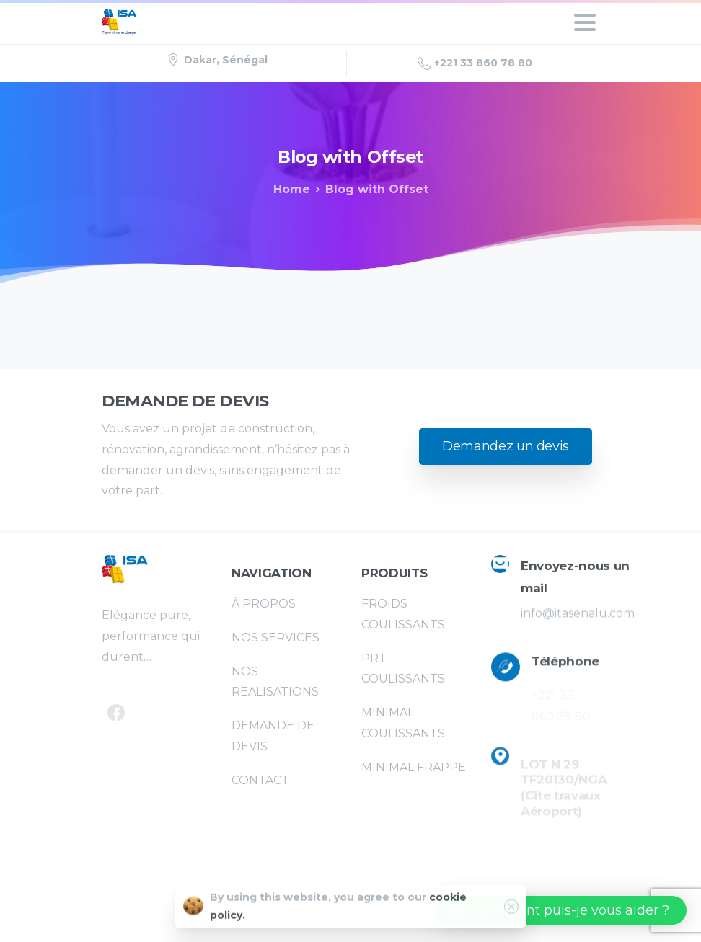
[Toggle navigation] (584, 22)
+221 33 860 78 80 (475, 63)
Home (291, 189)
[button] (561, 910)
